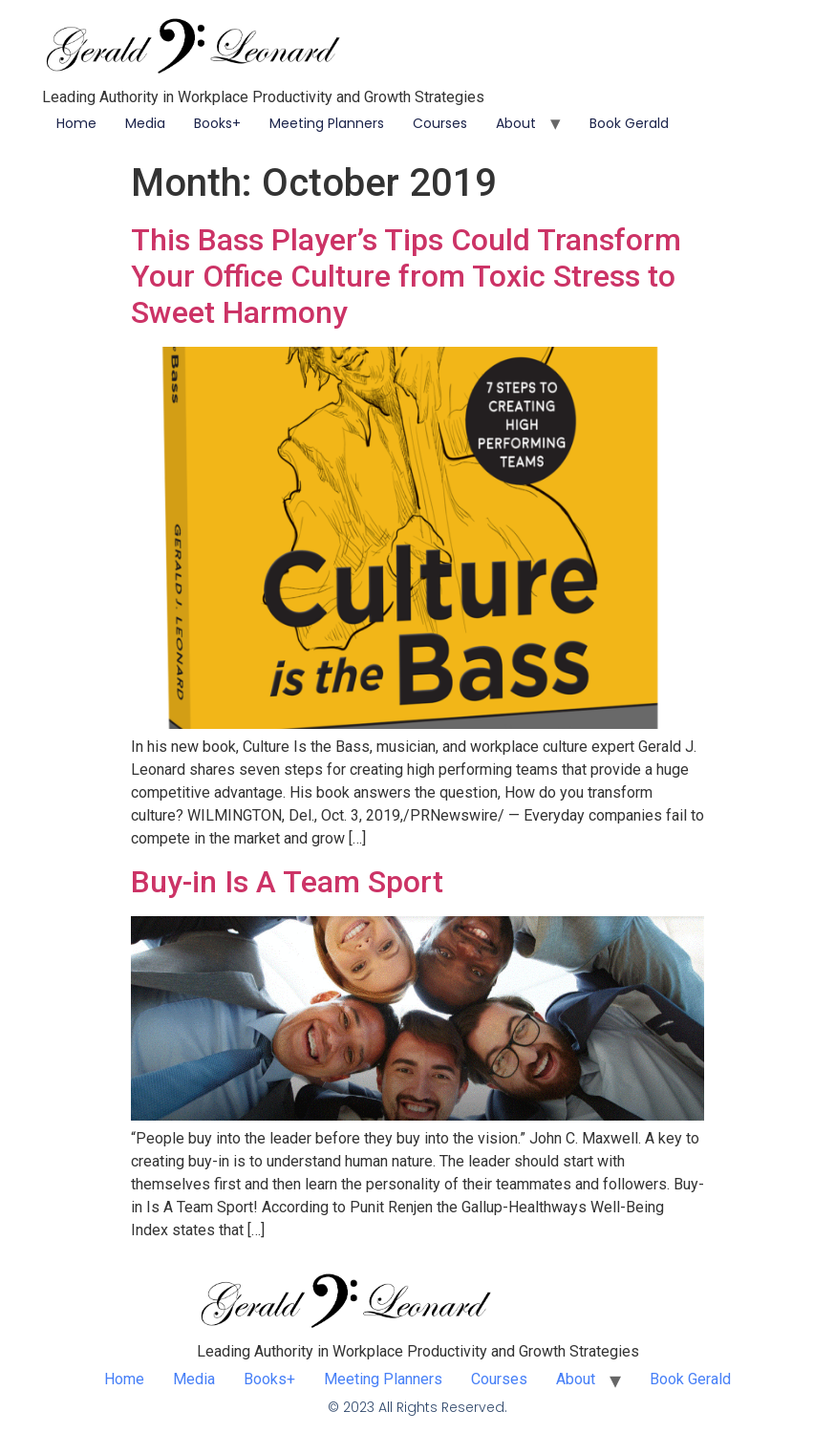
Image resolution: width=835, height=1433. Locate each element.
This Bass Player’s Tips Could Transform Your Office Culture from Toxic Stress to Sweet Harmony (406, 277)
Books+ (217, 123)
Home (76, 123)
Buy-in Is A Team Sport (287, 882)
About (516, 123)
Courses (440, 123)
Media (145, 123)
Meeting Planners (326, 123)
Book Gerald (629, 123)
